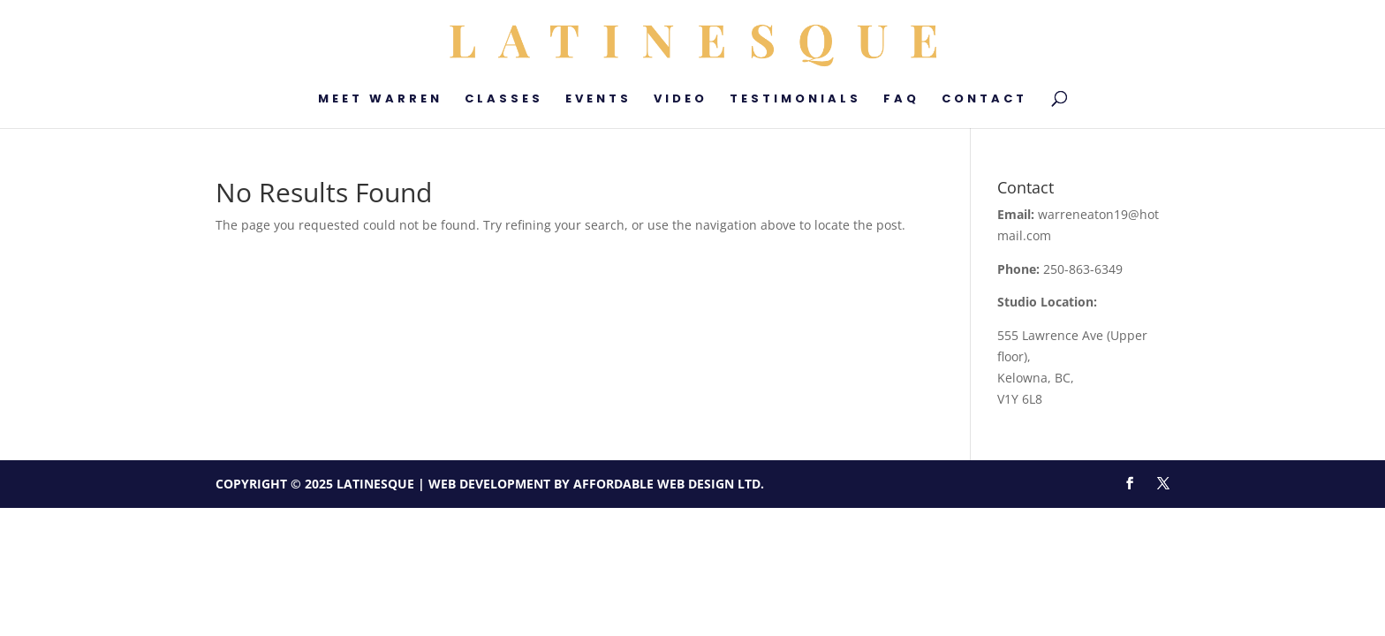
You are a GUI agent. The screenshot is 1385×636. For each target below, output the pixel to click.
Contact (984, 100)
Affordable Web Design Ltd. (668, 483)
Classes (504, 100)
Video (681, 100)
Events (598, 100)
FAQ (901, 100)
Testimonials (795, 100)
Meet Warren (380, 100)
